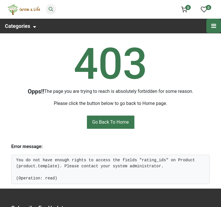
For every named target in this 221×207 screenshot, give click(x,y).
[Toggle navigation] (213, 26)
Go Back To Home (110, 122)
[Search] (51, 9)
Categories (20, 26)
